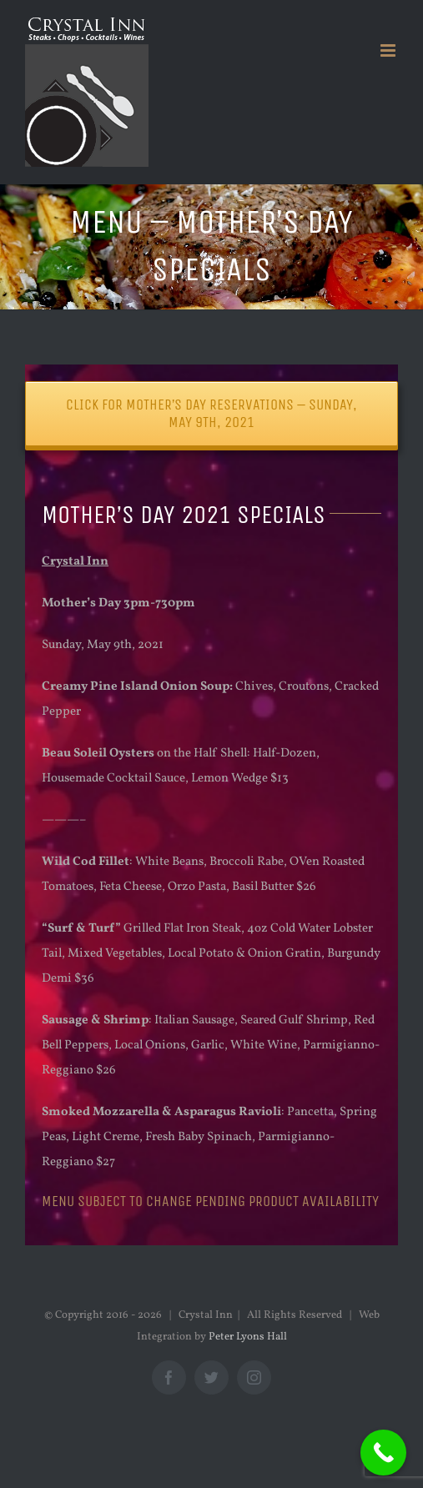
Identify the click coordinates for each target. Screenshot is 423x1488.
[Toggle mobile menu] (389, 50)
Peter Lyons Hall (248, 1337)
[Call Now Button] (383, 1452)
